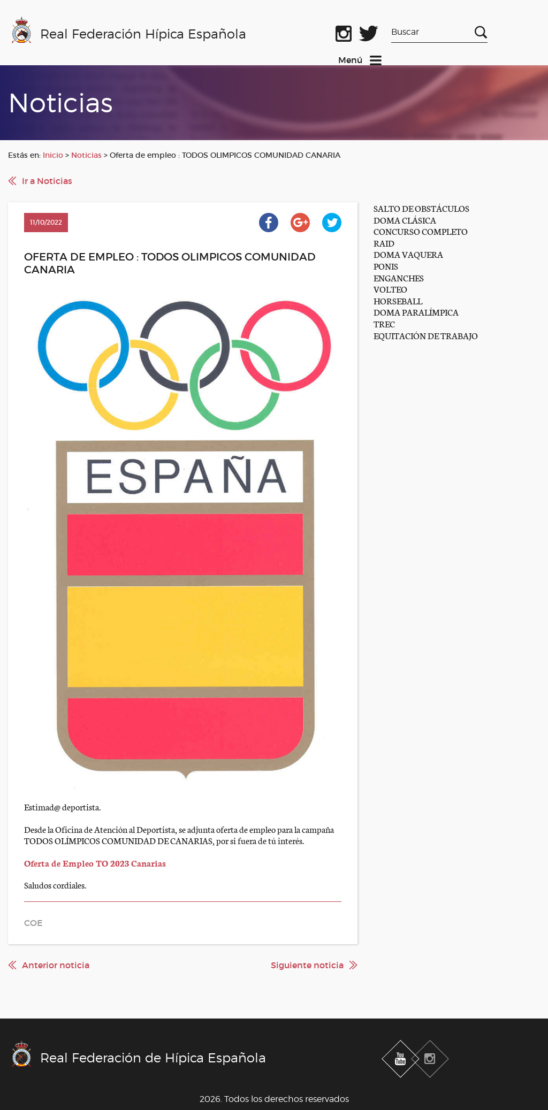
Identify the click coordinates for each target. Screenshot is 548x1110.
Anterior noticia (55, 965)
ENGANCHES (399, 277)
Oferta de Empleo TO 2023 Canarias (95, 862)
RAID (384, 242)
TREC (384, 323)
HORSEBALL (398, 300)
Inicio (53, 155)
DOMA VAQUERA (408, 254)
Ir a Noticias (47, 181)
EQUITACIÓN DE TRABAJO (426, 335)
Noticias (86, 155)
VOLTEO (390, 288)
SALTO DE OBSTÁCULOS (421, 208)
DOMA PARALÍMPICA (416, 311)
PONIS (386, 265)
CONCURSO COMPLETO (421, 231)
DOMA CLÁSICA (405, 219)
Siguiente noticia (307, 965)
